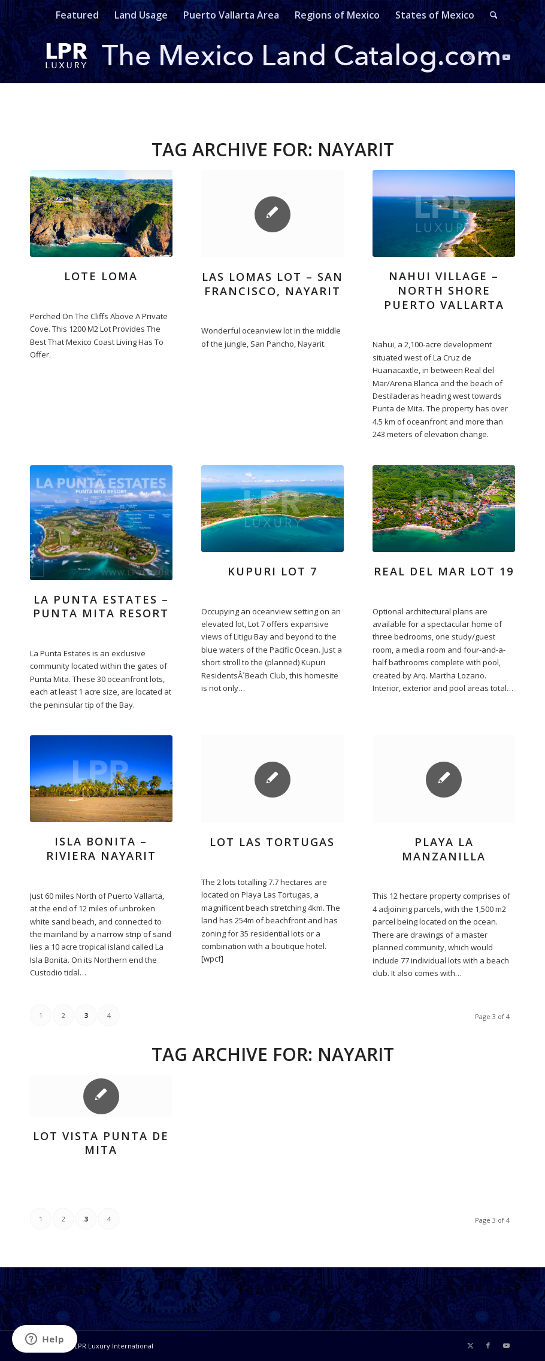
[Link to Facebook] (488, 57)
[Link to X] (470, 57)
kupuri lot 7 (272, 571)
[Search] (490, 15)
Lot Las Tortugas (272, 842)
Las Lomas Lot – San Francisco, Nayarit (272, 283)
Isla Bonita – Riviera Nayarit (101, 848)
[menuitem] (77, 15)
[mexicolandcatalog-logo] (272, 57)
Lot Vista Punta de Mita (101, 1143)
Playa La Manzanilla (444, 849)
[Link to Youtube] (506, 57)
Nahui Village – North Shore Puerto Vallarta (444, 290)
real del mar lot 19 (444, 571)
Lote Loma (101, 276)
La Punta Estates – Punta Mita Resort (101, 606)
